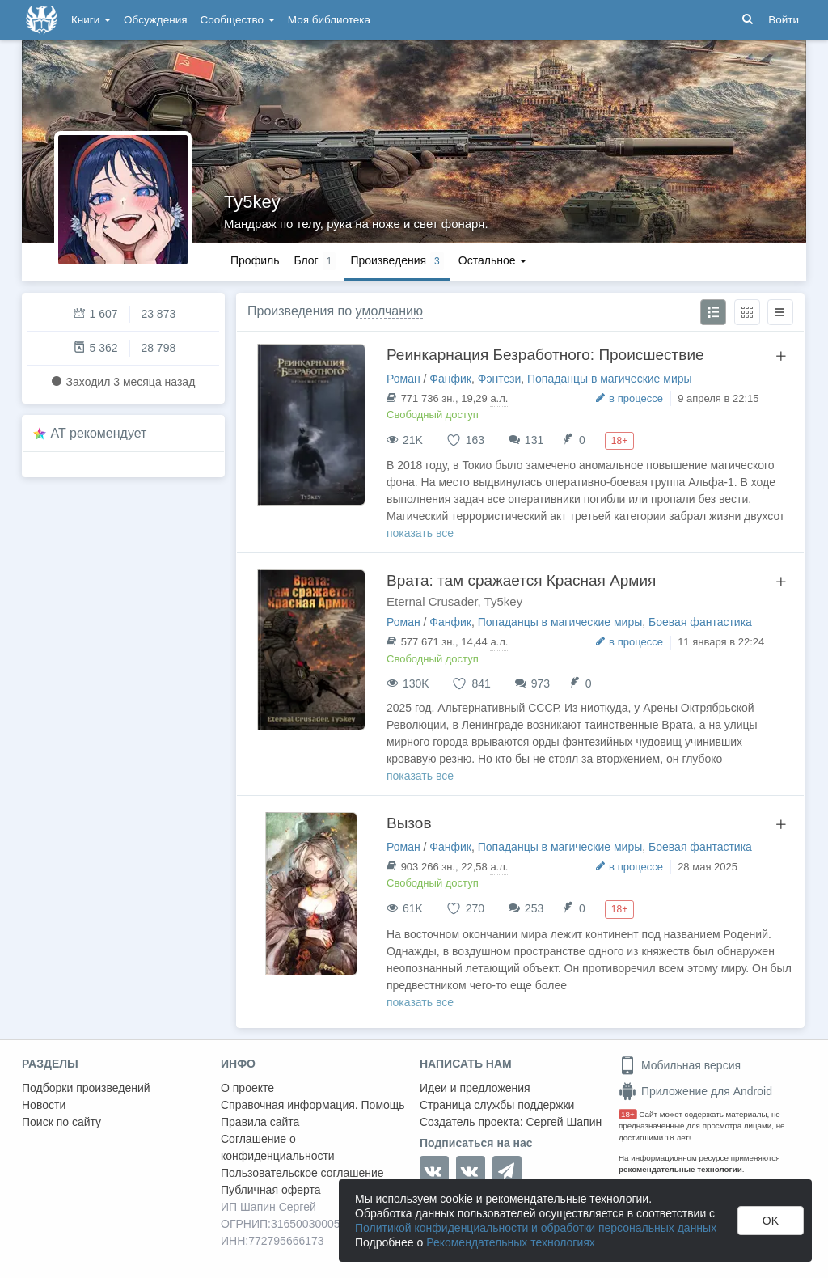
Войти (783, 20)
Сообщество (238, 20)
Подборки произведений (86, 1087)
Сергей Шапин (564, 1121)
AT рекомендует (99, 433)
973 (540, 683)
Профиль (254, 260)
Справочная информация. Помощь (313, 1104)
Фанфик (450, 378)
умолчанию (389, 311)
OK (771, 1220)
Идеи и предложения (475, 1087)
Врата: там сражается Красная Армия (521, 580)
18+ (628, 1114)
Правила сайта (260, 1121)
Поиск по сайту (61, 1121)
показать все (420, 533)
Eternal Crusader (432, 601)
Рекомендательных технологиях (510, 1242)
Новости (43, 1104)
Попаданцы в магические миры (609, 378)
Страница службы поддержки (497, 1104)
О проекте (247, 1087)
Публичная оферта (271, 1189)
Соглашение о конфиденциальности (278, 1147)
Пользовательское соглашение (302, 1172)
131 (534, 440)
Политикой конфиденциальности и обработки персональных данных (535, 1227)
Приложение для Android (695, 1091)
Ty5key (252, 202)
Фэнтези (500, 378)
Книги (91, 20)
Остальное (492, 260)
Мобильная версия (680, 1065)
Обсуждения (155, 20)
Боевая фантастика (700, 622)
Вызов (409, 823)
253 (534, 908)
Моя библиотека (329, 20)
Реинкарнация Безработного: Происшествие (545, 354)
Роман (403, 378)
